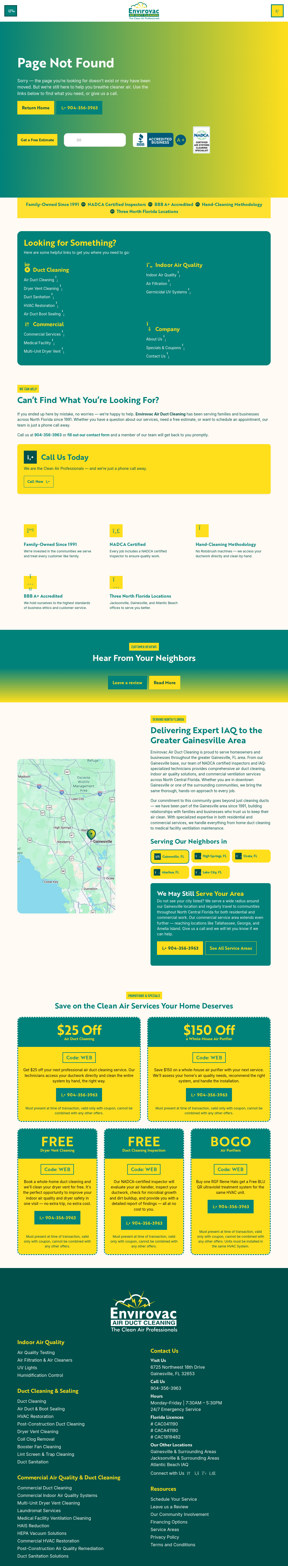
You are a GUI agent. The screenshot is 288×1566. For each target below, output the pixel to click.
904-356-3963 (79, 107)
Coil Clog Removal (35, 1439)
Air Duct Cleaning (41, 278)
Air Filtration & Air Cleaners (44, 1360)
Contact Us (158, 355)
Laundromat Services (39, 1510)
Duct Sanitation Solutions (42, 1556)
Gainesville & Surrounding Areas (183, 1451)
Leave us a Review (169, 1506)
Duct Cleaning (31, 1401)
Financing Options (169, 1522)
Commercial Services (45, 333)
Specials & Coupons (166, 346)
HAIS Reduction (33, 1525)
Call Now (38, 481)
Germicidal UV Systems (169, 290)
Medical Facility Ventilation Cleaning (54, 1518)
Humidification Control (40, 1375)
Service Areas (164, 1529)
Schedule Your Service (173, 1499)
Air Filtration (159, 282)
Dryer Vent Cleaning (44, 287)
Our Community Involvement (179, 1514)
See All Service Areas (231, 948)
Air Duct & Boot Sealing (41, 1408)
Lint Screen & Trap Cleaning (45, 1454)
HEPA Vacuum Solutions (42, 1533)
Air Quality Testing (36, 1352)
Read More (165, 682)
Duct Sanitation (39, 295)
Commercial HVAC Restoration (48, 1541)
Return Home (36, 107)
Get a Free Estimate (37, 139)
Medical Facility (40, 341)
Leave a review (127, 682)
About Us (156, 338)
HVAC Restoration (42, 304)
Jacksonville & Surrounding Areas (184, 1458)
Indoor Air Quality (164, 273)
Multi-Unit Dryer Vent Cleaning (48, 1503)
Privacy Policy (164, 1537)
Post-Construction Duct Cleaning (51, 1424)
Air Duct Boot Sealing (45, 312)
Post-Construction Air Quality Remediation (60, 1548)
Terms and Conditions (172, 1544)
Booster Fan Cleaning (39, 1446)
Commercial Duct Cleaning (44, 1487)
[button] (17, 669)
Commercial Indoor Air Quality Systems (57, 1495)
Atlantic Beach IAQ (169, 1464)
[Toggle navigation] (10, 10)
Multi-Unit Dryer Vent (45, 350)
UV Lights (27, 1367)
